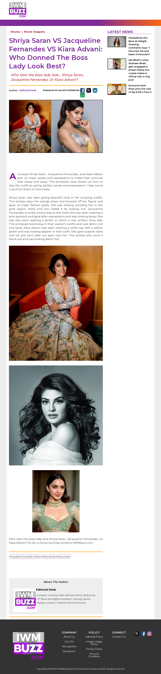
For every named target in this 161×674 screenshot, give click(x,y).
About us (69, 636)
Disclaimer (69, 651)
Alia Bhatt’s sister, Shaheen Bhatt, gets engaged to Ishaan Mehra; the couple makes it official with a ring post (139, 70)
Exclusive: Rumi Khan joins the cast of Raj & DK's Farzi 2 (140, 89)
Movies (15, 31)
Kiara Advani (49, 556)
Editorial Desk (27, 90)
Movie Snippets (34, 31)
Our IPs (69, 641)
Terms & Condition (94, 655)
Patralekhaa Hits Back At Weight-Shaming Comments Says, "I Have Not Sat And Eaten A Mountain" (139, 46)
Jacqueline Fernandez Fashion (25, 556)
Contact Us (119, 636)
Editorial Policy (94, 636)
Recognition (69, 646)
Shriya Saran (63, 556)
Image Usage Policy (94, 643)
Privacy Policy (94, 648)
